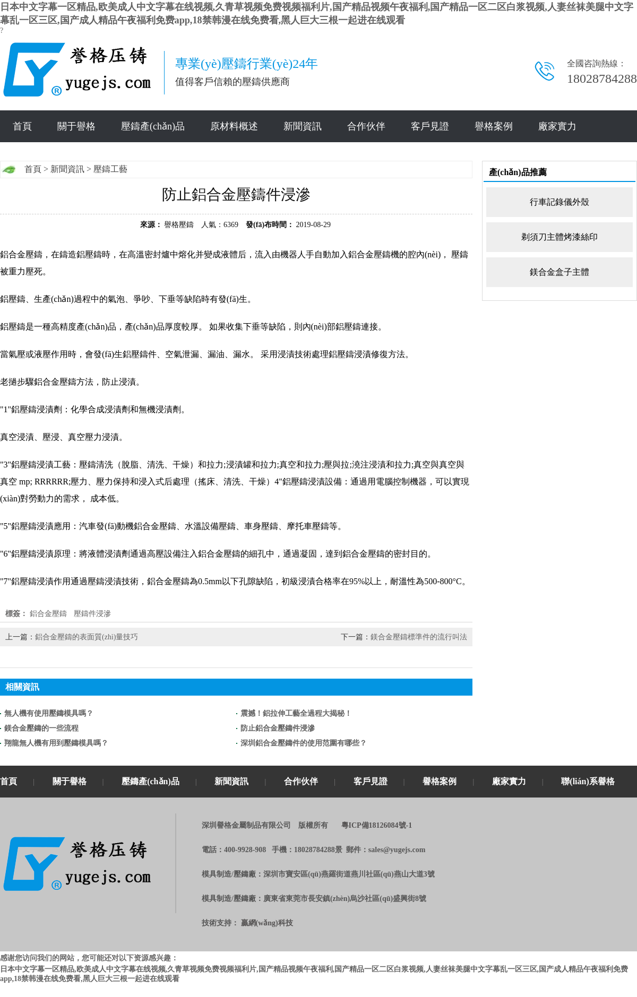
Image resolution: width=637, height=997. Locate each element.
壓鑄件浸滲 (92, 614)
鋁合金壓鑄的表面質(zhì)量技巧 (86, 637)
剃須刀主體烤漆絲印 (559, 236)
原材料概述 (234, 126)
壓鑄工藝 (110, 169)
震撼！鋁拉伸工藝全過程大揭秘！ (296, 713)
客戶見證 (430, 126)
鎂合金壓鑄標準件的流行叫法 (419, 637)
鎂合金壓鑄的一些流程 (41, 728)
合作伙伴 (366, 126)
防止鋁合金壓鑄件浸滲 (277, 728)
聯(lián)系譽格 (587, 781)
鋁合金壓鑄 (48, 614)
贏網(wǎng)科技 (267, 923)
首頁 (22, 126)
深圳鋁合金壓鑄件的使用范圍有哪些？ (303, 743)
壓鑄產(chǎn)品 (153, 126)
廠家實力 (557, 126)
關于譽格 (76, 126)
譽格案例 (494, 126)
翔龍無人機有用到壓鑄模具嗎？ (56, 743)
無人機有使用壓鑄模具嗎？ (48, 713)
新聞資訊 (302, 126)
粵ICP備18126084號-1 (376, 825)
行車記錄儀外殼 (559, 201)
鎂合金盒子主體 (559, 271)
